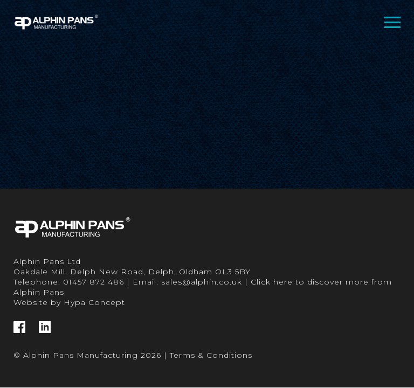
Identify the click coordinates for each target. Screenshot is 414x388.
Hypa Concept (94, 302)
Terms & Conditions (211, 355)
